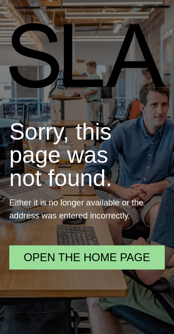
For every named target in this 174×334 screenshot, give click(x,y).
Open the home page (87, 257)
